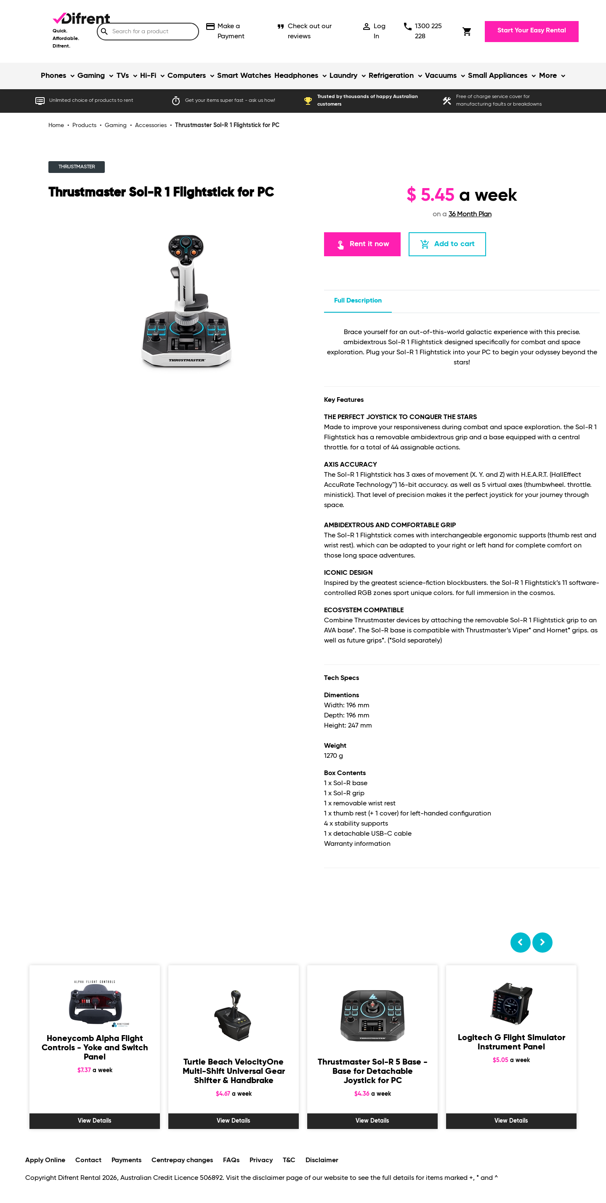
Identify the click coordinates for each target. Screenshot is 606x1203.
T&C (289, 1160)
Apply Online (45, 1160)
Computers (186, 76)
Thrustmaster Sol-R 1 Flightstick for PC (227, 125)
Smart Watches (244, 76)
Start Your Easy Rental (531, 30)
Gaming (91, 76)
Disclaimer (322, 1160)
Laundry (343, 76)
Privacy (261, 1160)
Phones (53, 76)
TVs (123, 76)
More (548, 76)
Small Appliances (497, 76)
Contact (88, 1160)
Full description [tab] (358, 300)
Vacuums (441, 76)
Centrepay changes (182, 1160)
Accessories (151, 125)
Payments (126, 1160)
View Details (95, 1121)
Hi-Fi (148, 76)
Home (56, 125)
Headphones (296, 76)
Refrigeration (391, 76)
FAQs (231, 1160)
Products (84, 125)
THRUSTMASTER (76, 167)
